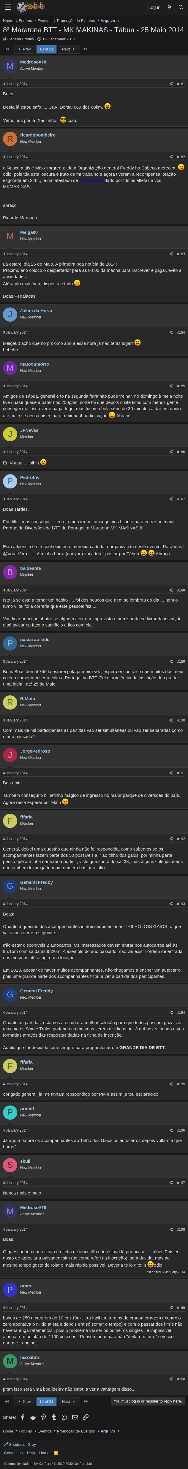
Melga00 (29, 232)
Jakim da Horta (36, 310)
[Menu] (8, 7)
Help (31, 1453)
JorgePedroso (35, 750)
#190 (181, 720)
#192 (181, 839)
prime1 (27, 1108)
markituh (29, 1357)
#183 (181, 254)
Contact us (13, 1453)
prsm (25, 1285)
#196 (181, 1130)
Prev (24, 49)
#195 (181, 1084)
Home (44, 1453)
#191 (181, 773)
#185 (181, 386)
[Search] (181, 7)
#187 (181, 499)
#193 (181, 904)
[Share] (171, 84)
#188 (181, 590)
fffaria (26, 816)
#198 (181, 1229)
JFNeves (29, 430)
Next (69, 49)
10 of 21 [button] (46, 49)
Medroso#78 (33, 61)
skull (25, 1161)
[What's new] (169, 7)
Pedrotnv (30, 477)
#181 (181, 84)
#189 (181, 661)
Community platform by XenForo (48, 1463)
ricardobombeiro (38, 134)
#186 (181, 452)
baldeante (30, 568)
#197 (181, 1183)
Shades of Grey (20, 1444)
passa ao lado (35, 639)
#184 (181, 332)
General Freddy (20, 39)
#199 (181, 1308)
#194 (181, 1012)
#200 (181, 1379)
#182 (181, 157)
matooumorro (34, 364)
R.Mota (27, 698)
